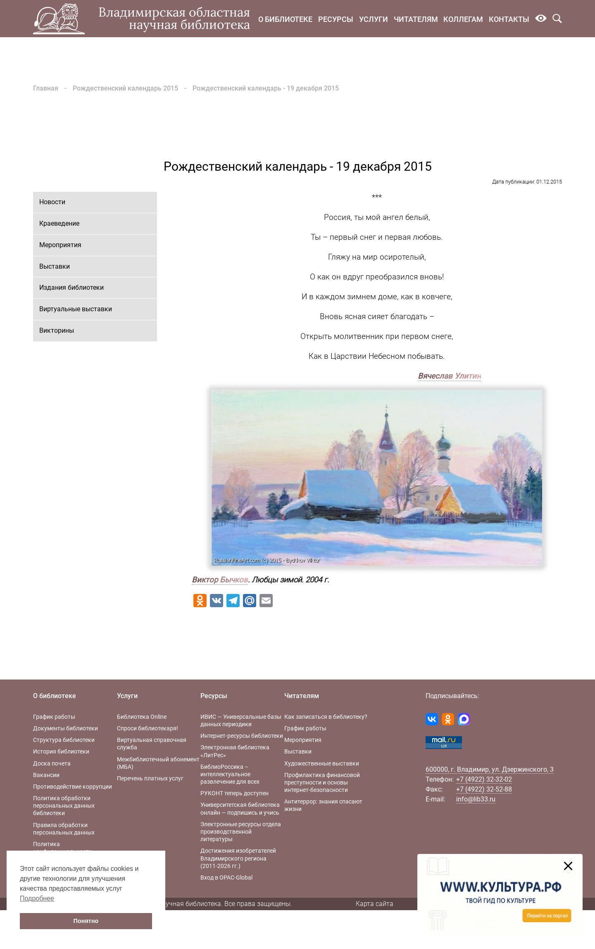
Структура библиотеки (64, 740)
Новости (52, 202)
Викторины (56, 330)
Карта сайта (374, 904)
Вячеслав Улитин (449, 376)
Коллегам (463, 19)
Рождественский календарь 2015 (125, 88)
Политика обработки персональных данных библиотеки (64, 805)
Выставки (54, 266)
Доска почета (52, 763)
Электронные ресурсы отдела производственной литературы (240, 831)
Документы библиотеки (65, 728)
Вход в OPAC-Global (226, 877)
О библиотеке (285, 19)
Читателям (416, 19)
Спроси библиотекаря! (147, 728)
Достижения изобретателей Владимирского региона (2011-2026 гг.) (238, 858)
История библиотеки (61, 751)
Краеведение (59, 223)
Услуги (373, 19)
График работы (54, 716)
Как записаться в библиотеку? (325, 716)
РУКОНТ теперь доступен (234, 793)
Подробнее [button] (37, 898)
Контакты (509, 19)
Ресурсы (335, 19)
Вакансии (46, 775)
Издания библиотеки (71, 287)
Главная (45, 88)
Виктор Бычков (220, 579)
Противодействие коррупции (72, 786)
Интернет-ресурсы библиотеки (241, 735)
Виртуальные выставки (75, 309)
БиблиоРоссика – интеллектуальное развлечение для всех (229, 774)
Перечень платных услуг (150, 778)
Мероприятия (60, 245)
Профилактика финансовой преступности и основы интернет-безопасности (322, 782)
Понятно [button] (86, 921)
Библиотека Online (142, 716)
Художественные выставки (321, 763)
